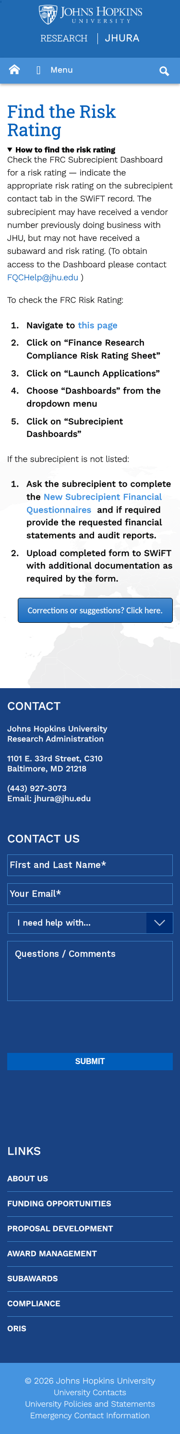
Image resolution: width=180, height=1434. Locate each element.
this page (98, 326)
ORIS (16, 1329)
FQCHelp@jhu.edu (42, 278)
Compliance (33, 1304)
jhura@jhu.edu (63, 799)
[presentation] (80, 1027)
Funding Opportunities (59, 1204)
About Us (27, 1179)
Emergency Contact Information (90, 1416)
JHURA (122, 38)
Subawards (32, 1279)
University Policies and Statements (90, 1404)
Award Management (52, 1254)
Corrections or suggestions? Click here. (95, 610)
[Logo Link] (90, 15)
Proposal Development (60, 1229)
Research (63, 38)
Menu (52, 70)
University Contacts (90, 1392)
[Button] (14, 69)
